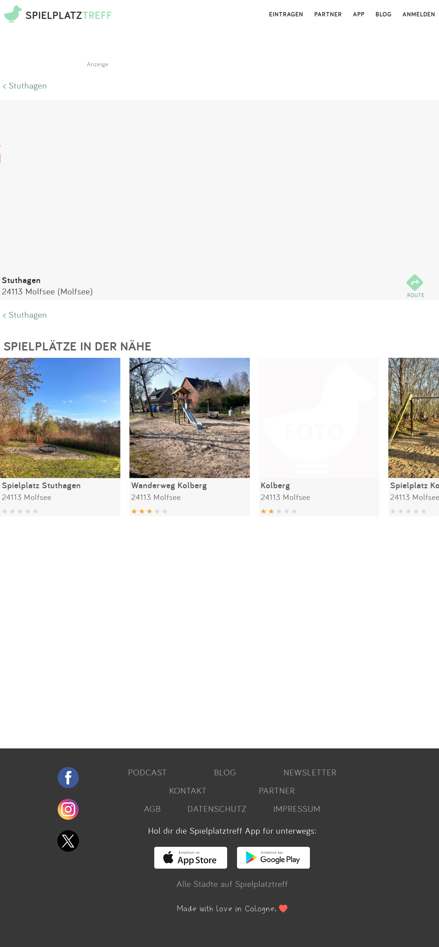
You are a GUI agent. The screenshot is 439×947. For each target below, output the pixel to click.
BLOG (384, 15)
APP (359, 15)
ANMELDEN (419, 15)
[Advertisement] (216, 629)
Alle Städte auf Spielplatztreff (232, 883)
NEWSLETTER (310, 772)
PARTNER (328, 15)
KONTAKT (188, 790)
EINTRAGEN (286, 15)
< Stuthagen (25, 85)
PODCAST (147, 772)
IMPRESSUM (296, 808)
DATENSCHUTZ (216, 808)
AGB (152, 808)
